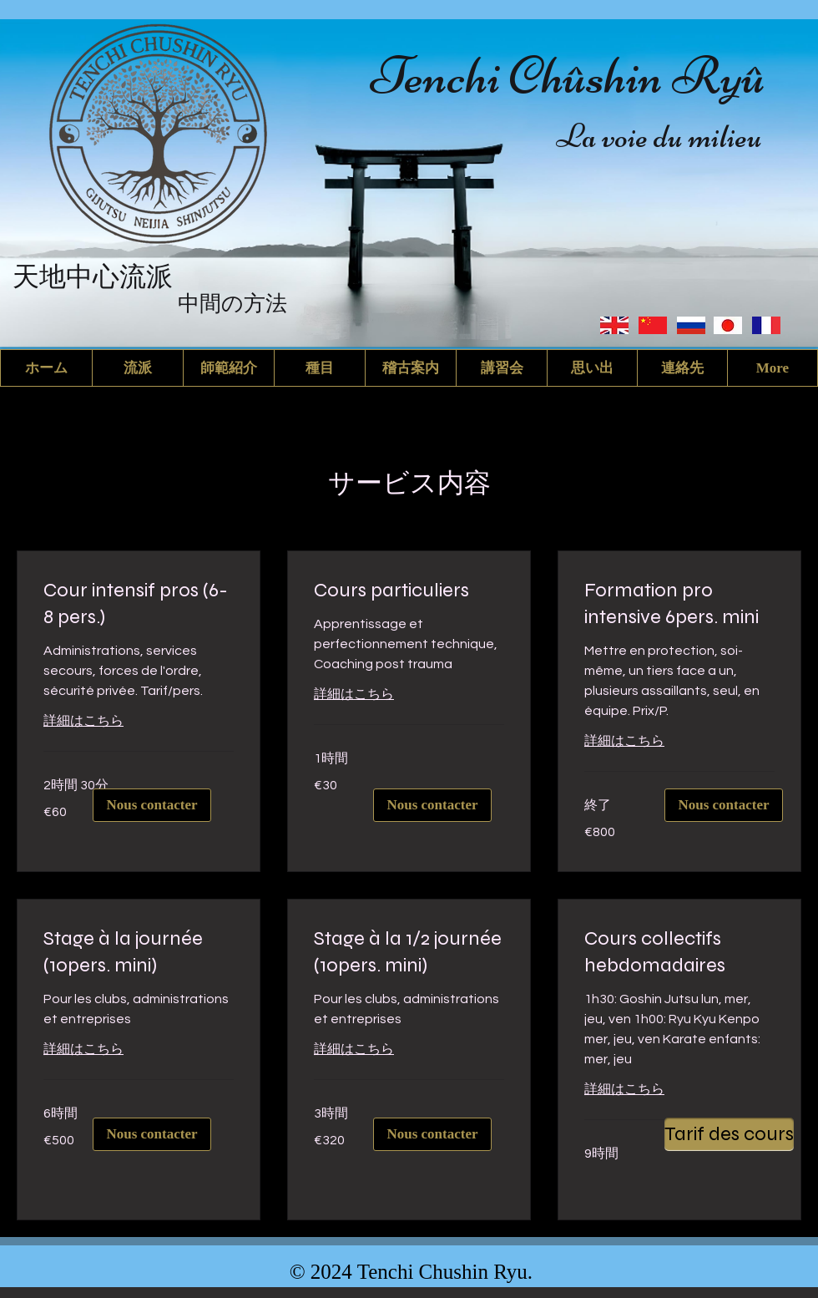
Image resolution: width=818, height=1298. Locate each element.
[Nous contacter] (432, 805)
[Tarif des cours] (729, 1134)
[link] (138, 604)
